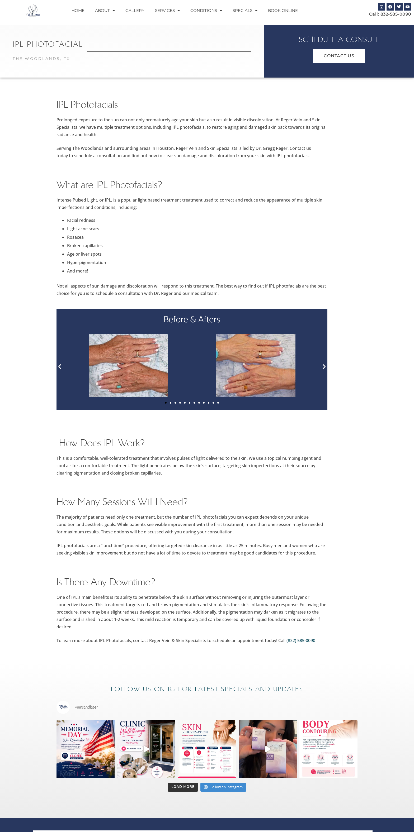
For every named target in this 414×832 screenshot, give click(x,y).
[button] (60, 366)
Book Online (283, 10)
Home (78, 10)
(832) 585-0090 (300, 640)
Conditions (206, 10)
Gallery (134, 10)
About (105, 10)
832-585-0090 (395, 14)
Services (167, 10)
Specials (245, 10)
